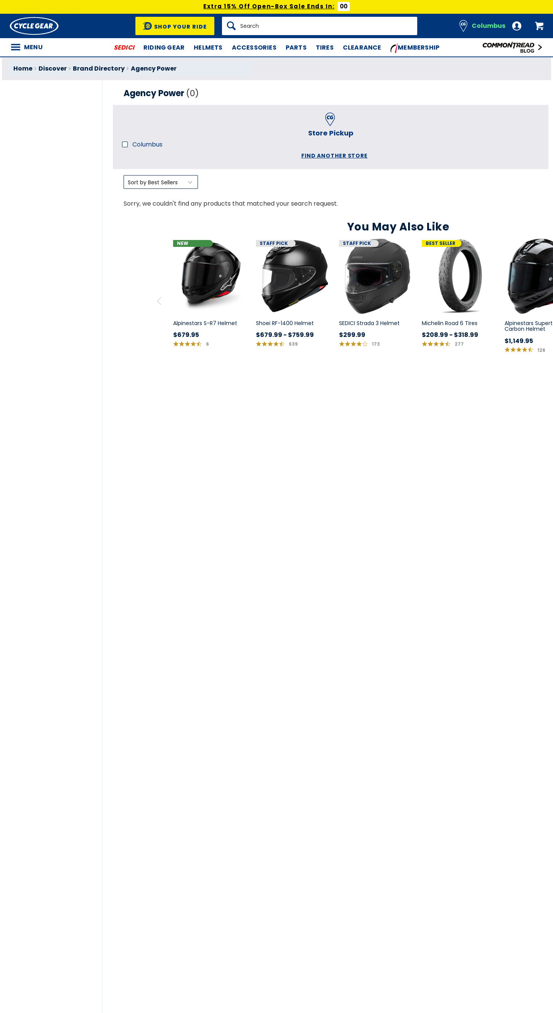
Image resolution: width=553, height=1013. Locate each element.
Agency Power (154, 68)
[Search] (319, 26)
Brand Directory (99, 68)
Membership (415, 48)
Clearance (362, 47)
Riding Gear (164, 47)
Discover (53, 68)
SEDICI (124, 47)
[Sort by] (161, 182)
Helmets (208, 47)
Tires (325, 47)
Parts (296, 47)
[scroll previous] (159, 301)
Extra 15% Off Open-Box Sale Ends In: (268, 6)
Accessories (254, 47)
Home (22, 68)
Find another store (334, 155)
